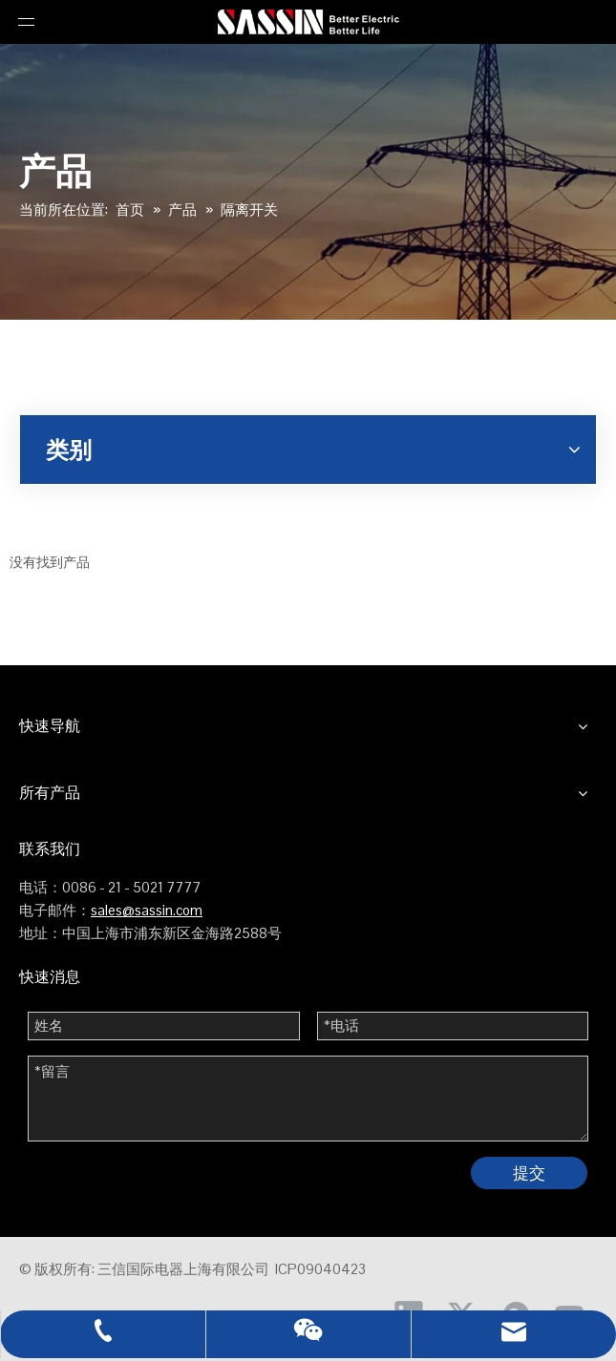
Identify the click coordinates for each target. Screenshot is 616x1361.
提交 (529, 1172)
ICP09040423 (320, 1269)
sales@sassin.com (146, 910)
